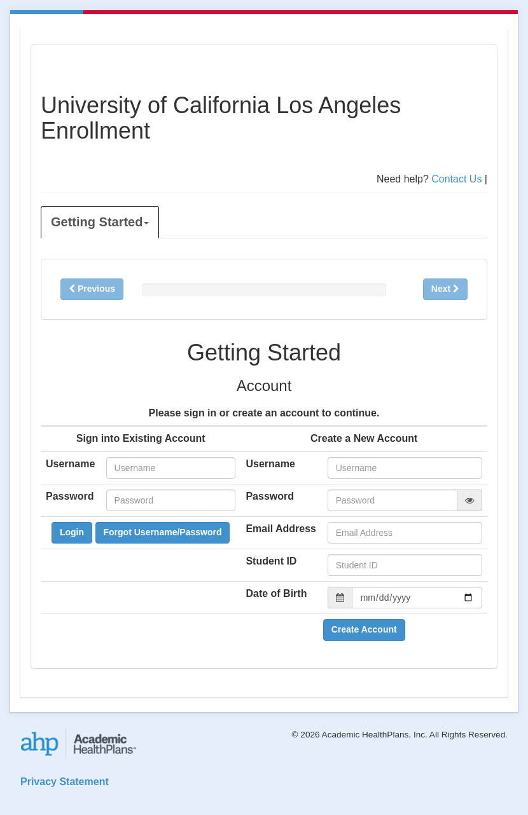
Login (72, 532)
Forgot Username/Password (163, 532)
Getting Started (100, 222)
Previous (92, 289)
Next (445, 289)
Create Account (364, 629)
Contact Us (456, 179)
